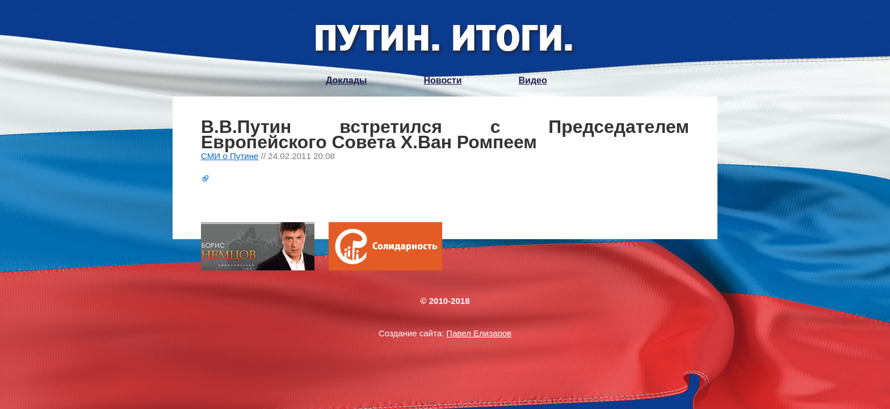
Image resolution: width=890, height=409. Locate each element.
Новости (442, 80)
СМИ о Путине (230, 156)
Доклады (346, 80)
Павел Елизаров (478, 333)
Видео (533, 80)
